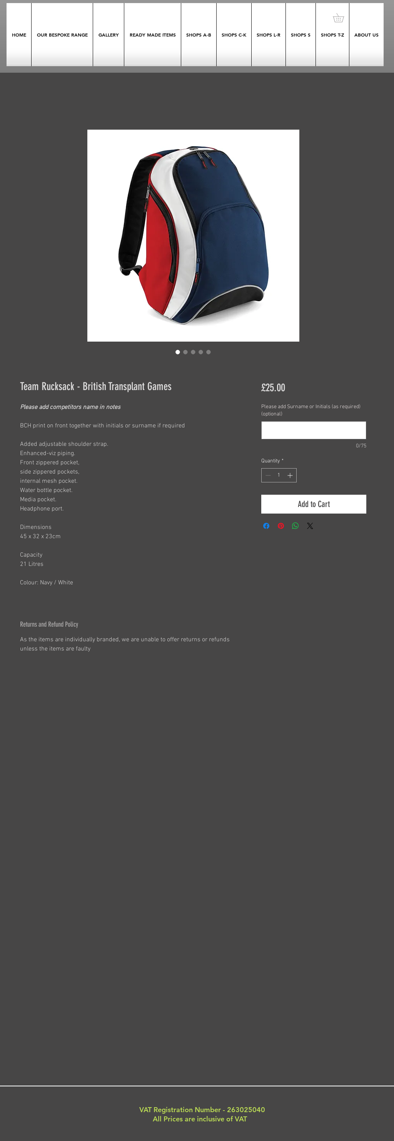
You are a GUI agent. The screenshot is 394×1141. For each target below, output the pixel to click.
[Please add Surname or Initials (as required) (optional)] (314, 430)
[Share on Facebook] (266, 525)
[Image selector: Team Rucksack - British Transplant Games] (178, 352)
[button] (343, 17)
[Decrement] (267, 475)
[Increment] (291, 475)
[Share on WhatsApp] (295, 525)
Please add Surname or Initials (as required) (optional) (311, 411)
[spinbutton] (279, 475)
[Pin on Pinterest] (280, 525)
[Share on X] (310, 525)
